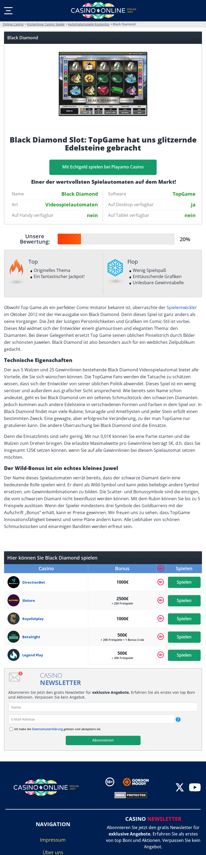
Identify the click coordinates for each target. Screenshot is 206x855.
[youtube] (195, 788)
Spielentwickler (182, 307)
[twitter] (180, 788)
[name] (103, 707)
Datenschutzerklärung (47, 729)
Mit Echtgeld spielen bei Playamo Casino (103, 167)
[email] (91, 719)
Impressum (53, 840)
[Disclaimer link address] (139, 782)
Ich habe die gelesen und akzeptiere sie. (57, 729)
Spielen (184, 582)
